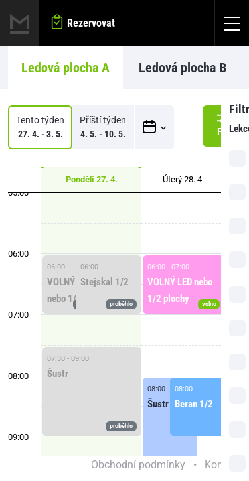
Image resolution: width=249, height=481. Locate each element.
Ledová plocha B (182, 68)
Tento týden (40, 128)
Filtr (225, 124)
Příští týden (103, 128)
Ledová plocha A (65, 68)
